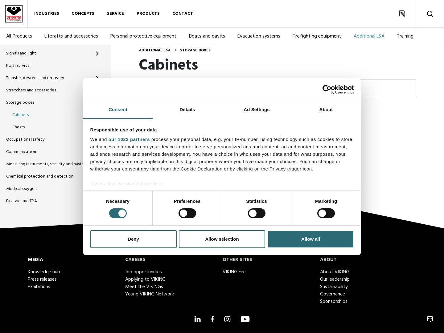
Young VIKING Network (149, 294)
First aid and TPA (21, 201)
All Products (19, 36)
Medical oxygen (21, 188)
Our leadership (335, 279)
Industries (46, 13)
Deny (133, 239)
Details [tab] (187, 109)
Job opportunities (143, 272)
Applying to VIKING (145, 279)
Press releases (42, 279)
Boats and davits (207, 36)
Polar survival (18, 65)
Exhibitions (39, 287)
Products (148, 13)
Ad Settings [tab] (256, 109)
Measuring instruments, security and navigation (48, 164)
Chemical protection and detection (40, 176)
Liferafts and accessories (71, 36)
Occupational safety (25, 139)
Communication (21, 151)
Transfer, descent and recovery (35, 78)
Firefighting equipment (317, 36)
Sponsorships (333, 302)
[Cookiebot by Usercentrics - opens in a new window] (327, 89)
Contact (182, 13)
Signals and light (21, 53)
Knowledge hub (44, 272)
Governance (332, 294)
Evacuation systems (258, 36)
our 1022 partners (129, 139)
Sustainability (334, 287)
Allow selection (222, 239)
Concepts (83, 13)
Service (115, 13)
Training (405, 36)
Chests (18, 127)
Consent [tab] (118, 109)
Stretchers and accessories (31, 90)
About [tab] (326, 109)
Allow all (310, 239)
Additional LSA (369, 36)
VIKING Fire (234, 272)
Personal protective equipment (143, 36)
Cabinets (20, 114)
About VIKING (334, 272)
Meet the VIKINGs (144, 287)
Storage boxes (20, 102)
